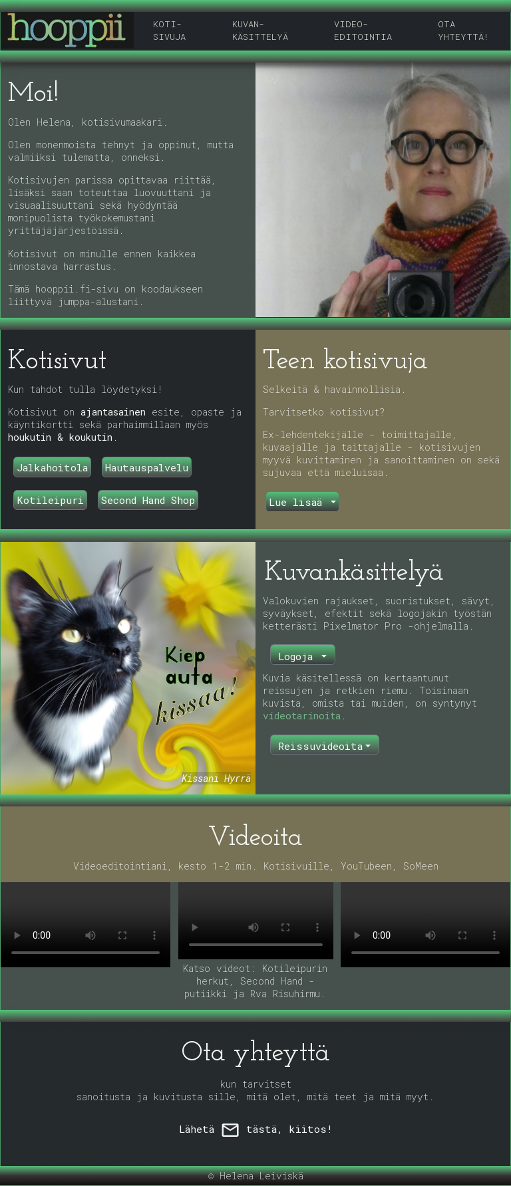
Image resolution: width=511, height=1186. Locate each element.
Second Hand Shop (148, 500)
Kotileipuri (50, 500)
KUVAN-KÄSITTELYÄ (260, 30)
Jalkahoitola (52, 467)
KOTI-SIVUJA (169, 30)
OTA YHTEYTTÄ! (463, 30)
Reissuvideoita (320, 746)
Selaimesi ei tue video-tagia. (85, 924)
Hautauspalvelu (146, 467)
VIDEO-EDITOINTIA (363, 30)
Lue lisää (298, 502)
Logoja (298, 656)
